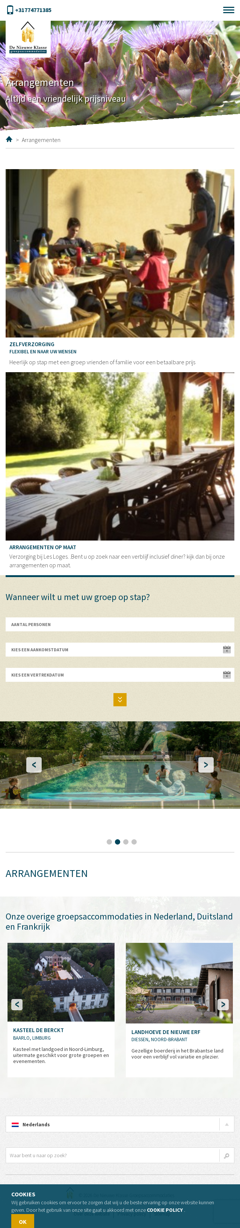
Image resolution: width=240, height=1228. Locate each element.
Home (9, 139)
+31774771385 (28, 10)
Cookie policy (165, 1210)
